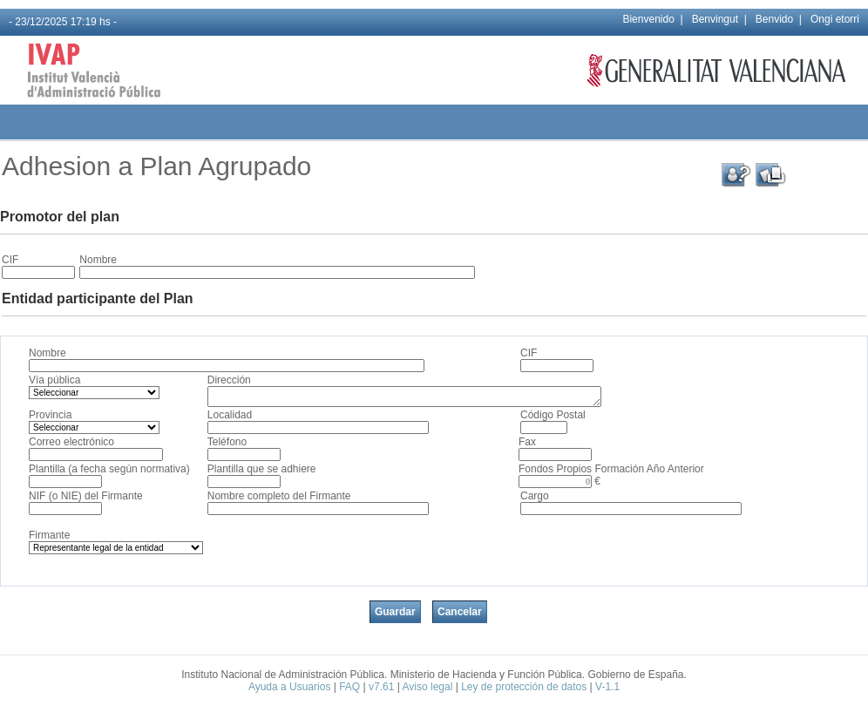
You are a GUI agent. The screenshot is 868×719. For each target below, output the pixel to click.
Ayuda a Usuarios (289, 687)
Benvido (774, 19)
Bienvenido (648, 19)
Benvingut (715, 19)
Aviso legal (428, 687)
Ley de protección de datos (524, 687)
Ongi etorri (834, 19)
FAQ (349, 687)
